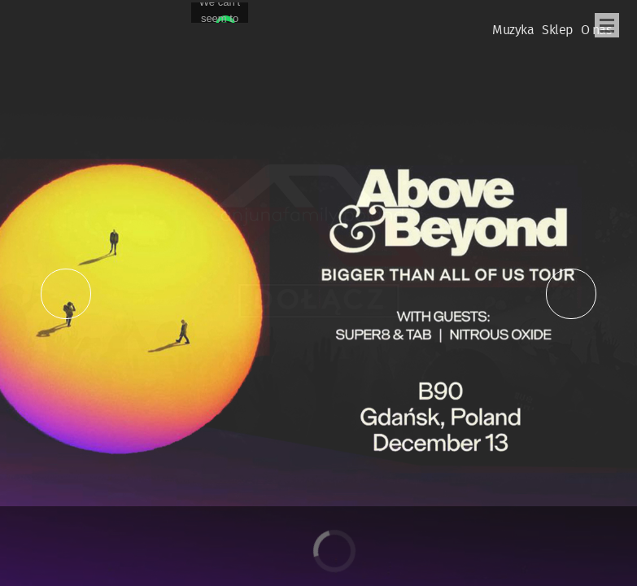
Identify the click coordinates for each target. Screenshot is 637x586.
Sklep (557, 31)
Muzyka (513, 31)
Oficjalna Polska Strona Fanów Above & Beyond (48, 21)
